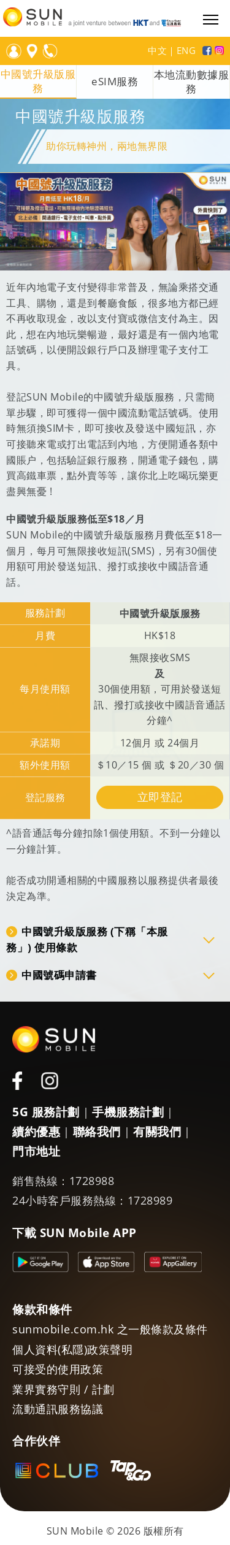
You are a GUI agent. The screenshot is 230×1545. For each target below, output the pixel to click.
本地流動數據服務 (191, 81)
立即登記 (160, 796)
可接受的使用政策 (57, 1369)
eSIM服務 (114, 81)
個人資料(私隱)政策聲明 (72, 1349)
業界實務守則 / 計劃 (63, 1389)
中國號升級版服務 (38, 80)
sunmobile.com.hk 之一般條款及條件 (110, 1329)
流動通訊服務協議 (57, 1408)
